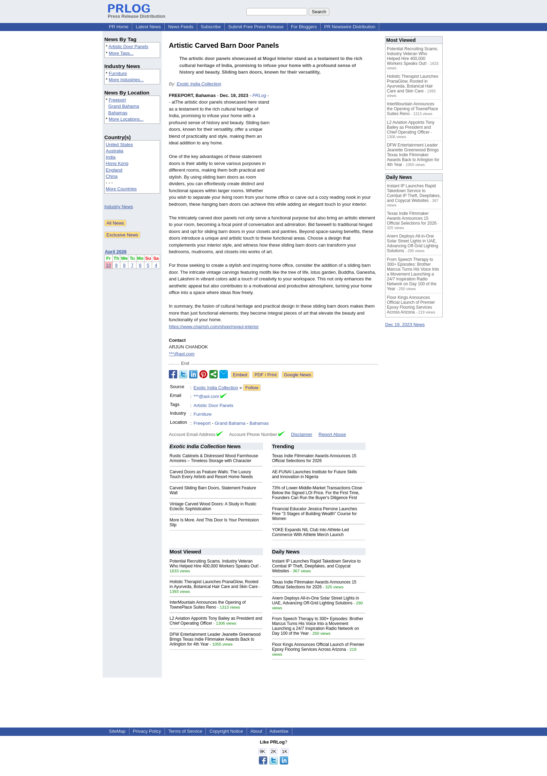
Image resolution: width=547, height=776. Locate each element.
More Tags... (121, 53)
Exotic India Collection (199, 83)
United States (119, 144)
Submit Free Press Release (256, 26)
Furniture (118, 73)
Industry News (118, 206)
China (112, 176)
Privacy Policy (147, 731)
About (256, 731)
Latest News (148, 26)
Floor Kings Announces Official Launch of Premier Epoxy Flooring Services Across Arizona (318, 647)
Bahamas (117, 112)
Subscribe (211, 26)
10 (108, 265)
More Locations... (126, 119)
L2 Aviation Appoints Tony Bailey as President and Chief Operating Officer (410, 127)
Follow (251, 387)
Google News (297, 374)
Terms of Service (185, 731)
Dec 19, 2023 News (405, 324)
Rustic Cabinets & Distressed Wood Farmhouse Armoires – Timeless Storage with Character (214, 458)
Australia (114, 150)
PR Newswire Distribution (349, 26)
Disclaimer (301, 434)
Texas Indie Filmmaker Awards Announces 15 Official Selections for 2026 (314, 458)
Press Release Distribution (136, 13)
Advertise (279, 731)
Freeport (117, 100)
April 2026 (116, 251)
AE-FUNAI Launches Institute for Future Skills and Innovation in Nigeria (314, 474)
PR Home (118, 26)
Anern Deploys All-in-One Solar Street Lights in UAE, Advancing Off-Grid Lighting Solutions (315, 600)
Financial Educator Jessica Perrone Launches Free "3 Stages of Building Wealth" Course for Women (314, 513)
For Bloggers (304, 26)
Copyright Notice (226, 731)
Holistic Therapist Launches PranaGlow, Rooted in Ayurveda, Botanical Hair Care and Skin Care (214, 584)
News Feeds (180, 26)
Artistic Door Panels (128, 46)
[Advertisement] (326, 143)
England (114, 170)
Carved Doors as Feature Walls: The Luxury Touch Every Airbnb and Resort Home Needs (211, 474)
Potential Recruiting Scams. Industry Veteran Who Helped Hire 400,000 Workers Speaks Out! (214, 563)
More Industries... (126, 79)
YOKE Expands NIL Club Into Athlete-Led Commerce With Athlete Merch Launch (310, 532)
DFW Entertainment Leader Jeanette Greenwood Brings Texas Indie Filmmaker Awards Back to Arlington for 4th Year (215, 639)
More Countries (121, 188)
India (110, 157)
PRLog (259, 95)
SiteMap (117, 731)
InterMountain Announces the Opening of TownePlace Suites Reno (208, 605)
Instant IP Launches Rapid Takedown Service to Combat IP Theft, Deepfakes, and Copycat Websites (316, 566)
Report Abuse (332, 434)
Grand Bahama (123, 106)
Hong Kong (117, 163)
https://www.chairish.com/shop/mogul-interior (214, 326)
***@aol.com (182, 353)
